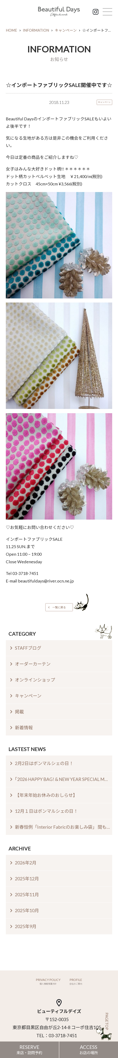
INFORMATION (36, 30)
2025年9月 (25, 926)
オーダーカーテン (33, 664)
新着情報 (24, 727)
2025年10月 (27, 910)
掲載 (19, 711)
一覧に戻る (59, 607)
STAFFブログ (28, 648)
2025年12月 (27, 878)
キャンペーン (66, 30)
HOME (11, 30)
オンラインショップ (35, 679)
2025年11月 (27, 894)
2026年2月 (25, 862)
